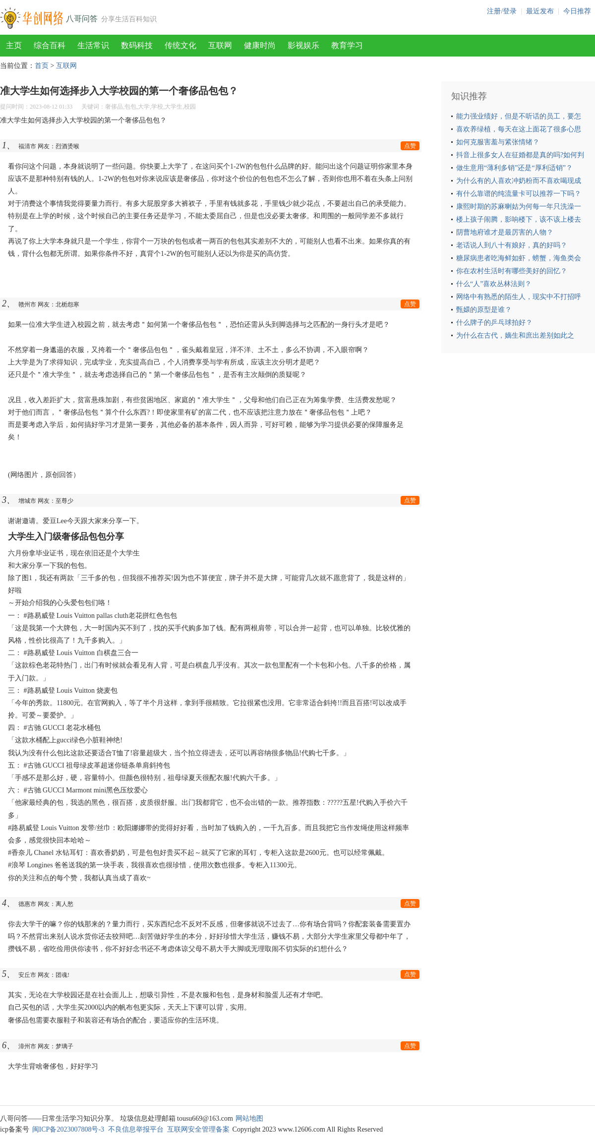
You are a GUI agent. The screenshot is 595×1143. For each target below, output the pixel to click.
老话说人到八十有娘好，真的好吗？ (511, 245)
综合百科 (49, 45)
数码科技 (137, 45)
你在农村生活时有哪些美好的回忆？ (511, 271)
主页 (14, 45)
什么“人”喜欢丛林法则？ (494, 284)
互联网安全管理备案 (198, 1129)
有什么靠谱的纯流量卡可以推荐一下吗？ (518, 193)
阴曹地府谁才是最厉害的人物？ (504, 232)
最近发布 (540, 11)
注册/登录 (502, 11)
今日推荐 (577, 11)
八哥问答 (82, 18)
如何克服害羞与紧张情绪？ (497, 142)
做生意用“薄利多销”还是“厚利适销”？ (514, 168)
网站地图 (249, 1118)
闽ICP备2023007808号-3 (68, 1129)
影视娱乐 (303, 45)
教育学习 (347, 45)
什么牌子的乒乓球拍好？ (494, 322)
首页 (42, 65)
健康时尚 (260, 45)
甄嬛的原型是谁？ (484, 309)
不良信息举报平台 (136, 1129)
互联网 (220, 45)
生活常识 (93, 45)
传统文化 (180, 45)
